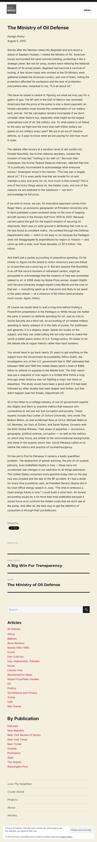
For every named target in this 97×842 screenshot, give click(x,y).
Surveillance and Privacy (22, 692)
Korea (10, 665)
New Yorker (14, 744)
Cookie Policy (66, 837)
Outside (12, 748)
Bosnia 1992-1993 (18, 647)
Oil (16, 543)
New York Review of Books (23, 735)
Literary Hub (14, 670)
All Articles (13, 629)
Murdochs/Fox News (19, 674)
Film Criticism (15, 656)
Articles (12, 815)
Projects (12, 799)
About (11, 807)
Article (10, 543)
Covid (11, 652)
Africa (11, 634)
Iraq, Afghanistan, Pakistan (23, 661)
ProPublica (13, 753)
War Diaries (14, 706)
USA (10, 701)
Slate (10, 757)
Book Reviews (15, 643)
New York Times (17, 739)
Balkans (12, 638)
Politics (11, 688)
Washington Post (17, 766)
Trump (11, 697)
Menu (87, 10)
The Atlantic (14, 762)
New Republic (15, 730)
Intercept (12, 726)
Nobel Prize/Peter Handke (23, 679)
